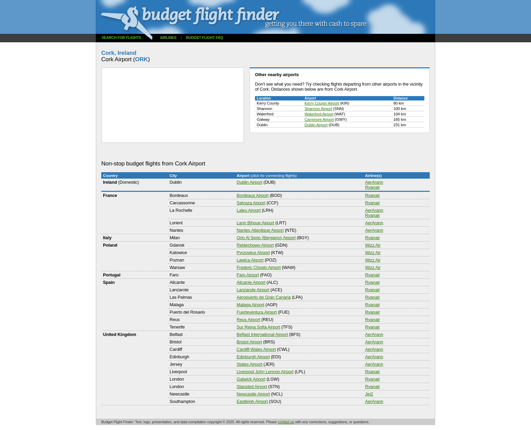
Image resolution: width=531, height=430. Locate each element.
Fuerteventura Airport (257, 312)
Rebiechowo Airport (255, 245)
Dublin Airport (315, 124)
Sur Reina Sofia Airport (258, 327)
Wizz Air (373, 245)
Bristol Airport (249, 341)
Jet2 (369, 394)
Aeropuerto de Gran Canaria (264, 297)
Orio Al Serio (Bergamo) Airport (266, 237)
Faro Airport (248, 274)
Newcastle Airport (253, 394)
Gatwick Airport (251, 379)
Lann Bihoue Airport (255, 222)
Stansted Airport (252, 386)
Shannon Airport (318, 108)
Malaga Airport (250, 304)
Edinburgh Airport (253, 356)
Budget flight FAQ (204, 38)
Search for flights (121, 38)
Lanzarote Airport (253, 289)
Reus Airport (248, 319)
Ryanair (372, 187)
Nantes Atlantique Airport (260, 230)
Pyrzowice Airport (253, 252)
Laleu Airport (249, 210)
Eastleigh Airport (252, 401)
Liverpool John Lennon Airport (265, 371)
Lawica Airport (250, 260)
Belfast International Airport (262, 334)
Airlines (168, 38)
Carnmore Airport (319, 119)
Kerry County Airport (321, 103)
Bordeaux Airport (253, 195)
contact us (286, 422)
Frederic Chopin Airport (259, 267)
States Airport (249, 364)
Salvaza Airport (251, 202)
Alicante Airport (251, 282)
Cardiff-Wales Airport (256, 349)
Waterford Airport (318, 114)
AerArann (374, 182)
